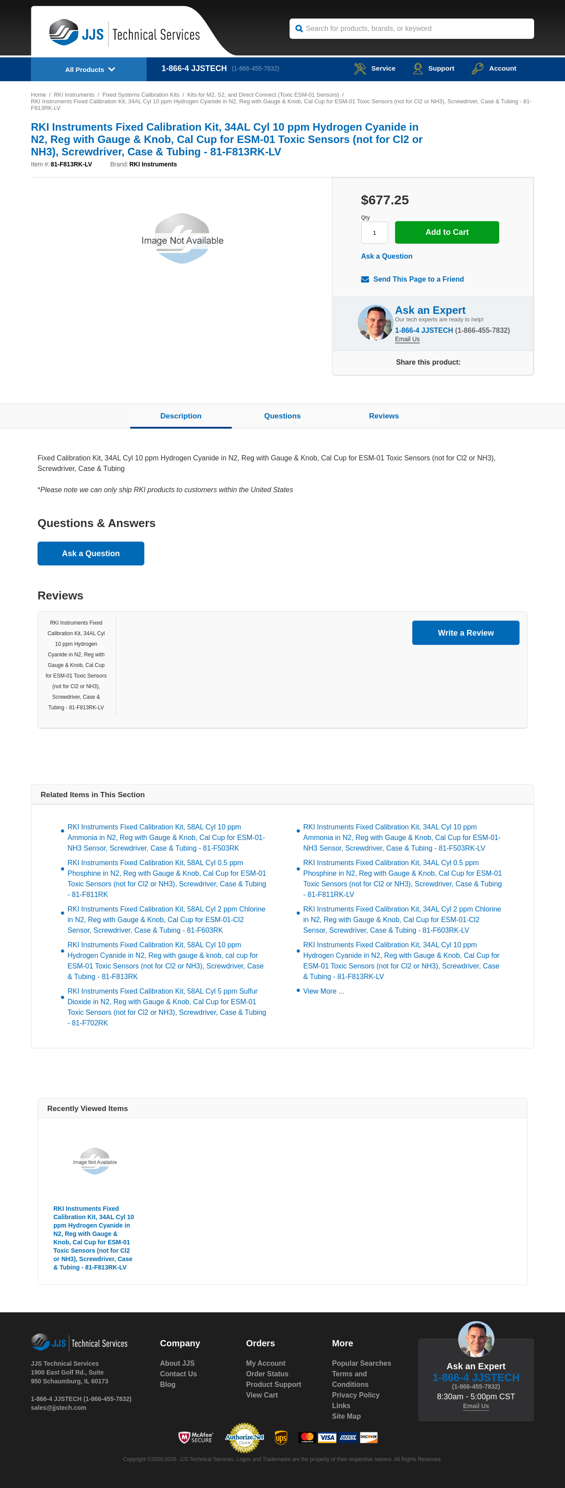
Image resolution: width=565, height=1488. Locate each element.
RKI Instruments (74, 94)
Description (181, 416)
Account (493, 68)
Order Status (267, 1374)
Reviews (384, 416)
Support (432, 68)
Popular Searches (362, 1363)
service (372, 68)
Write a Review (466, 633)
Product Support (273, 1384)
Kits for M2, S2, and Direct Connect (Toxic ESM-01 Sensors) (265, 94)
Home (38, 94)
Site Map (346, 1416)
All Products (84, 69)
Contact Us (178, 1374)
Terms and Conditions (350, 1379)
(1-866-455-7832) (256, 68)
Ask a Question (386, 256)
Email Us (407, 338)
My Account (266, 1363)
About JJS (177, 1363)
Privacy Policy (356, 1395)
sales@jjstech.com (59, 1407)
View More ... (323, 991)
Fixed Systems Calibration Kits (142, 94)
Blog (168, 1384)
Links (341, 1405)
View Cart (262, 1395)
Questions (282, 416)
